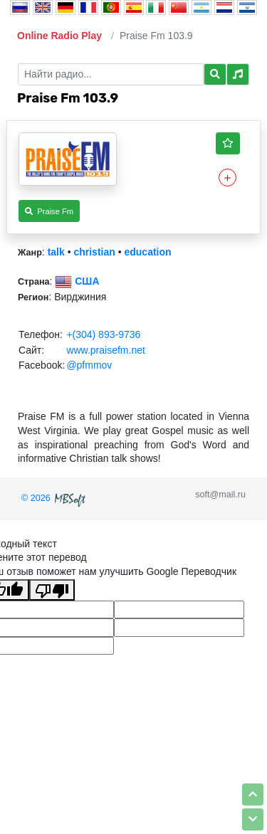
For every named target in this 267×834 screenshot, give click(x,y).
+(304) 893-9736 (103, 334)
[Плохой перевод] (52, 590)
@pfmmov (89, 365)
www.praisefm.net (105, 350)
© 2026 (54, 498)
